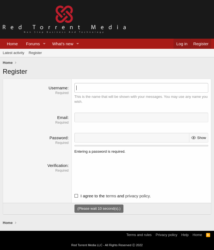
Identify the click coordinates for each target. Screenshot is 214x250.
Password (59, 137)
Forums (33, 43)
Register (35, 53)
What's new (62, 43)
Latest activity (13, 53)
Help (185, 235)
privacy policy (137, 196)
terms (111, 196)
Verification (57, 165)
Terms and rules (139, 235)
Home (12, 43)
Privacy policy (166, 235)
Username (57, 88)
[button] (44, 44)
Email (62, 117)
